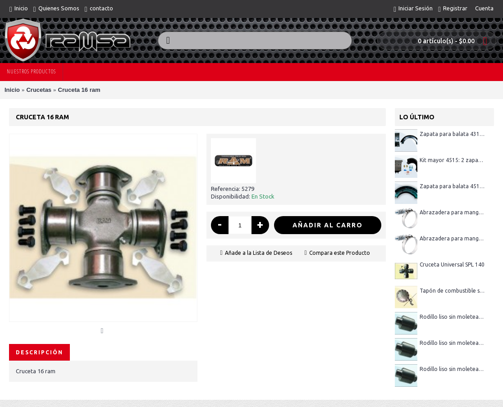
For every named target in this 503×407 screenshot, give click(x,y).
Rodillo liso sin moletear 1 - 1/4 (452, 343)
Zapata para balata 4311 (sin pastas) (452, 134)
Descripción (39, 352)
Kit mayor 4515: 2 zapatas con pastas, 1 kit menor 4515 (452, 160)
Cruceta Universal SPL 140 (452, 264)
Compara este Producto (339, 253)
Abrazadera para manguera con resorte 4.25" (452, 212)
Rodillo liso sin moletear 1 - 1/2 (452, 369)
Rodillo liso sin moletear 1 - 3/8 (452, 317)
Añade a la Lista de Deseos (258, 253)
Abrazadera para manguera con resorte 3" (452, 238)
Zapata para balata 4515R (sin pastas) (452, 186)
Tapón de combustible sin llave (452, 291)
